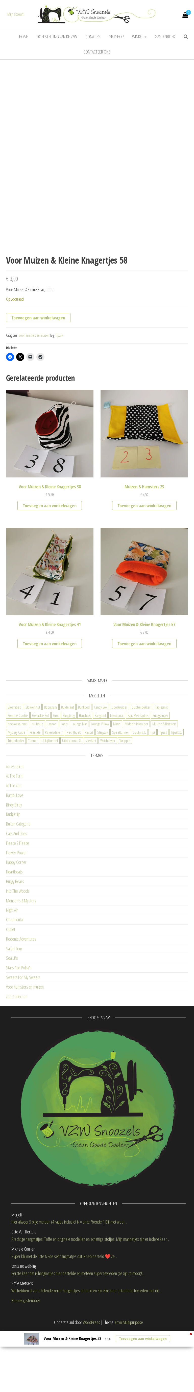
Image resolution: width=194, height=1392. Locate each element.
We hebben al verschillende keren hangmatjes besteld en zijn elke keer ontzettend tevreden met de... (86, 1351)
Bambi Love (14, 856)
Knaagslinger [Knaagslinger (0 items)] (160, 776)
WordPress (91, 1383)
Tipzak (59, 396)
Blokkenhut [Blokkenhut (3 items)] (33, 767)
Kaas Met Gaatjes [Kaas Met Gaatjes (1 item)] (138, 776)
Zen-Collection (16, 1057)
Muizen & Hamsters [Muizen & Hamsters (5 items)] (164, 784)
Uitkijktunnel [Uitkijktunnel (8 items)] (50, 801)
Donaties (92, 36)
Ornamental (14, 980)
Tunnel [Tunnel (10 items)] (32, 801)
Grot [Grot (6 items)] (56, 776)
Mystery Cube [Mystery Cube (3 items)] (16, 793)
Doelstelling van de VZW (57, 36)
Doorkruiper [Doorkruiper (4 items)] (119, 767)
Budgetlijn (13, 875)
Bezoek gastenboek (25, 1361)
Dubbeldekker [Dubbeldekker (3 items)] (141, 767)
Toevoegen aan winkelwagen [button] (50, 566)
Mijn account (16, 14)
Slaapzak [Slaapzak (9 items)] (102, 793)
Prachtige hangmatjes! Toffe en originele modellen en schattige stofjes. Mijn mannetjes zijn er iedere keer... (90, 1300)
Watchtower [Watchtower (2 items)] (107, 801)
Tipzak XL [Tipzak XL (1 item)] (176, 793)
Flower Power (16, 913)
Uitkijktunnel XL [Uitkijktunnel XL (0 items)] (72, 801)
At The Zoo (13, 846)
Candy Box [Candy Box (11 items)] (100, 767)
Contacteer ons (97, 52)
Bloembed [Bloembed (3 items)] (14, 767)
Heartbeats (14, 933)
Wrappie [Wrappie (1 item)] (124, 801)
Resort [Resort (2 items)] (89, 793)
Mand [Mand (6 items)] (116, 784)
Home (24, 36)
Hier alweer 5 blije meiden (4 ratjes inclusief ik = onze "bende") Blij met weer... (69, 1283)
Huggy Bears (15, 942)
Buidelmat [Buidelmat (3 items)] (67, 767)
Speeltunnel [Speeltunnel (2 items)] (120, 793)
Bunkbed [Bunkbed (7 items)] (84, 767)
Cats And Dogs (16, 894)
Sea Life (12, 1019)
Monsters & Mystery (21, 961)
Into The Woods (18, 952)
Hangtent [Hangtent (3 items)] (100, 776)
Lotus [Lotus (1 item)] (64, 784)
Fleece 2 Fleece (17, 904)
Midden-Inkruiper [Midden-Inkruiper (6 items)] (136, 784)
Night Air (12, 971)
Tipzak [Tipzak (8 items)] (163, 793)
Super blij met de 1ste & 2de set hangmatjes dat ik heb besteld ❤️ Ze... (64, 1317)
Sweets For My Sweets (23, 1038)
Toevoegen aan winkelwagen (38, 378)
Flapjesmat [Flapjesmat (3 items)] (161, 767)
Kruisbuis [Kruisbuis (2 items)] (37, 784)
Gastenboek (165, 36)
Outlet (10, 990)
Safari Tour (14, 1009)
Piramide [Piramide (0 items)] (35, 793)
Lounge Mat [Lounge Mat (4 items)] (79, 784)
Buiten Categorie (18, 885)
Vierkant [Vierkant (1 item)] (91, 801)
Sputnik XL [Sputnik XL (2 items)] (139, 793)
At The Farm (14, 837)
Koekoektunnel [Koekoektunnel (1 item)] (18, 784)
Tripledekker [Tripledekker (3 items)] (16, 801)
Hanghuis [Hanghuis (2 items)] (84, 776)
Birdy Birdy (14, 866)
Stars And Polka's (19, 1028)
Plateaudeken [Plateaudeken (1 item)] (53, 793)
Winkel (139, 36)
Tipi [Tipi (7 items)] (152, 793)
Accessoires (15, 827)
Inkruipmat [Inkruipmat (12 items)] (117, 776)
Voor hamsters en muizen (34, 396)
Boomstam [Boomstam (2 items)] (50, 767)
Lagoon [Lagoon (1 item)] (52, 784)
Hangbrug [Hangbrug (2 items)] (69, 776)
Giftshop (116, 36)
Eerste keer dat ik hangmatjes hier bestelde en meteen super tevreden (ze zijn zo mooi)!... (77, 1334)
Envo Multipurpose (129, 1383)
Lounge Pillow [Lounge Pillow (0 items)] (100, 784)
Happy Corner (16, 923)
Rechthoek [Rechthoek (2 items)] (74, 793)
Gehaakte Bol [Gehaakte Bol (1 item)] (40, 776)
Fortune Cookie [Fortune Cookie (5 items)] (18, 776)
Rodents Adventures (21, 1000)
